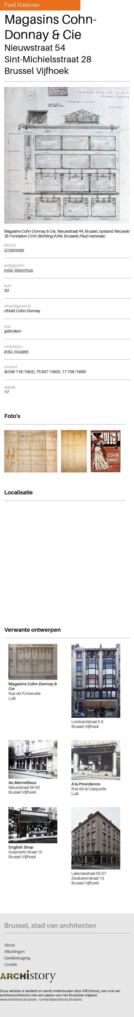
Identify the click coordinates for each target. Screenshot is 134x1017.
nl (69, 11)
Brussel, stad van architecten (50, 925)
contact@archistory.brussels (60, 999)
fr (61, 11)
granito (6, 351)
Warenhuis (23, 270)
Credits (10, 964)
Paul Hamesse (12, 249)
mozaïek (21, 351)
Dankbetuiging (17, 958)
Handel (6, 270)
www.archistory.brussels (18, 999)
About (9, 945)
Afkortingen (14, 951)
